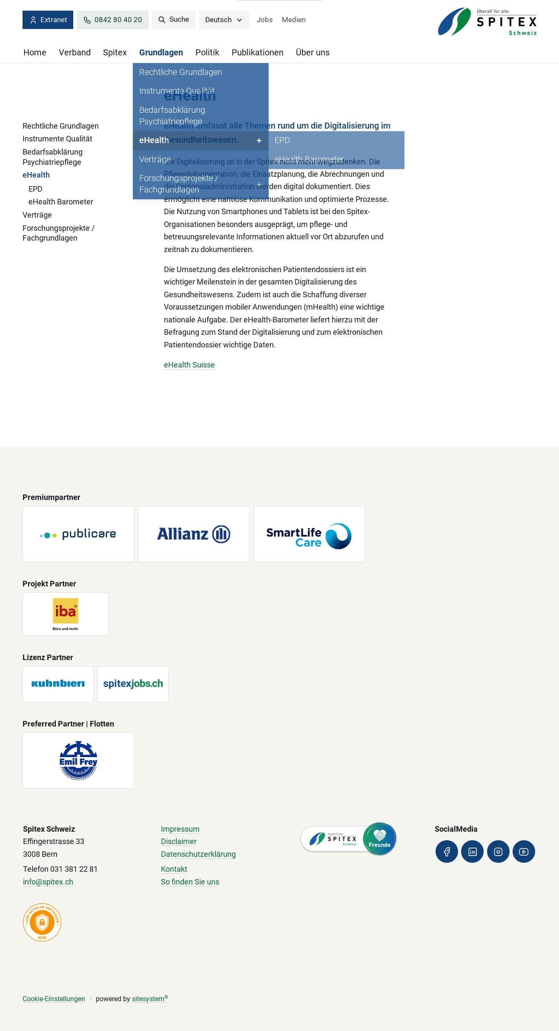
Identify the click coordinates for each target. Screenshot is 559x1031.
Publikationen (258, 52)
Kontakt (174, 869)
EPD (36, 189)
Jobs (265, 19)
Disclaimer (179, 841)
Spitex (115, 52)
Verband (75, 52)
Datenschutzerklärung (198, 854)
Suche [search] (173, 19)
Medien (294, 19)
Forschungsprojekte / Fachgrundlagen (59, 233)
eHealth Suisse (189, 365)
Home (34, 52)
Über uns (313, 52)
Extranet (48, 20)
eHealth (36, 175)
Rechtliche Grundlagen (61, 126)
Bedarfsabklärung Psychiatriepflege (53, 157)
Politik (207, 52)
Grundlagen (161, 52)
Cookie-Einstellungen (54, 999)
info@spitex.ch (48, 882)
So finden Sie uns (190, 882)
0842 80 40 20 (112, 20)
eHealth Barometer (61, 202)
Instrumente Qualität (57, 139)
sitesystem (150, 999)
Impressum (180, 829)
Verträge (37, 215)
